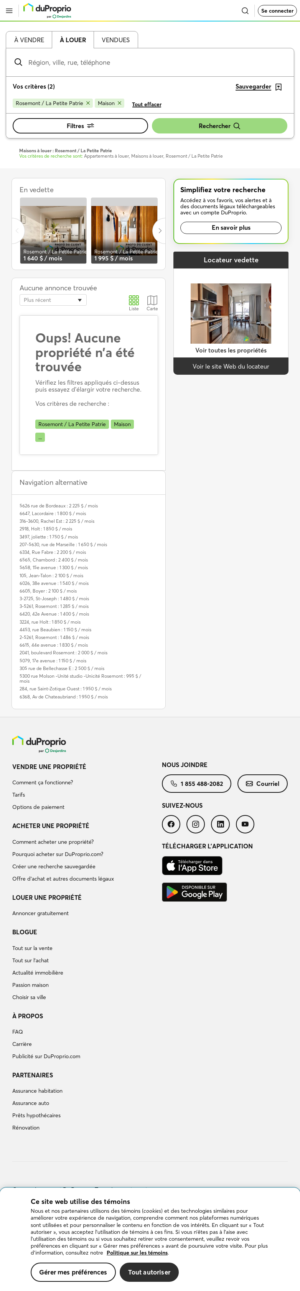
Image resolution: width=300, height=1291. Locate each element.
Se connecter (277, 10)
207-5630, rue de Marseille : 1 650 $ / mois (63, 544)
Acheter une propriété (50, 826)
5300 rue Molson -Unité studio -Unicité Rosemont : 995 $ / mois (80, 678)
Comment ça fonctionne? (42, 782)
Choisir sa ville (29, 997)
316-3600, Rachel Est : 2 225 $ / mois (57, 521)
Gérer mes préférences (73, 1272)
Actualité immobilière (37, 972)
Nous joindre (185, 765)
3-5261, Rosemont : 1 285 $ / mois (54, 606)
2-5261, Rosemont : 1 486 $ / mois (54, 637)
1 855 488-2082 (196, 783)
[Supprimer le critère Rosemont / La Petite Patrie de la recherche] (53, 103)
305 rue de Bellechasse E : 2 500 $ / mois (62, 668)
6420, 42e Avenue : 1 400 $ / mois (54, 614)
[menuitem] (87, 788)
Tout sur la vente (32, 948)
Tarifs (18, 794)
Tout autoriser (149, 1272)
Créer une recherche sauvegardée (54, 866)
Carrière (22, 1044)
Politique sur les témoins (137, 1252)
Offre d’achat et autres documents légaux (63, 878)
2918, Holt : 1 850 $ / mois (46, 529)
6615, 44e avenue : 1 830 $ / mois (54, 645)
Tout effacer (147, 104)
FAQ (17, 1031)
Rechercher (220, 126)
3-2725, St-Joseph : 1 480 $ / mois (54, 598)
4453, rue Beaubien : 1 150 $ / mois (55, 629)
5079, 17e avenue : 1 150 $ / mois (53, 661)
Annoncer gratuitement (40, 913)
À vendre (29, 40)
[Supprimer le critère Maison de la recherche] (109, 103)
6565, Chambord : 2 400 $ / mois (54, 560)
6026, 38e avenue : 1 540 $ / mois (54, 583)
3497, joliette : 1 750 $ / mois (49, 537)
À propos (27, 1016)
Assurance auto (30, 1103)
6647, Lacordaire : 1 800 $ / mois (53, 513)
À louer (73, 40)
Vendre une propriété (49, 767)
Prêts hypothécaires (36, 1115)
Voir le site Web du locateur (231, 366)
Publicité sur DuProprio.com (46, 1056)
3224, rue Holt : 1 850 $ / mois (50, 622)
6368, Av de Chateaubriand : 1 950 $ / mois (64, 697)
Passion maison (30, 984)
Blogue (24, 932)
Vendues (116, 40)
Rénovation (26, 1127)
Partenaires (32, 1075)
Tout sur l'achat (30, 960)
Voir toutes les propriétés (231, 350)
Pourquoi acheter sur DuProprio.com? (57, 854)
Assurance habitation (37, 1090)
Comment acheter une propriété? (53, 841)
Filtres (80, 126)
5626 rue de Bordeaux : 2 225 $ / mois (59, 506)
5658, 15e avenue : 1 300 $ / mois (54, 567)
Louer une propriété (47, 897)
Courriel (262, 783)
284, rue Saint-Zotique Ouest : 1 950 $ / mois (66, 689)
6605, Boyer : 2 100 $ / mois (48, 591)
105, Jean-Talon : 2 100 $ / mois (51, 575)
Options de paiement (38, 807)
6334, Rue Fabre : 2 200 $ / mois (53, 552)
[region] (150, 1239)
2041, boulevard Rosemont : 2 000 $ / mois (63, 652)
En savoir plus (231, 227)
